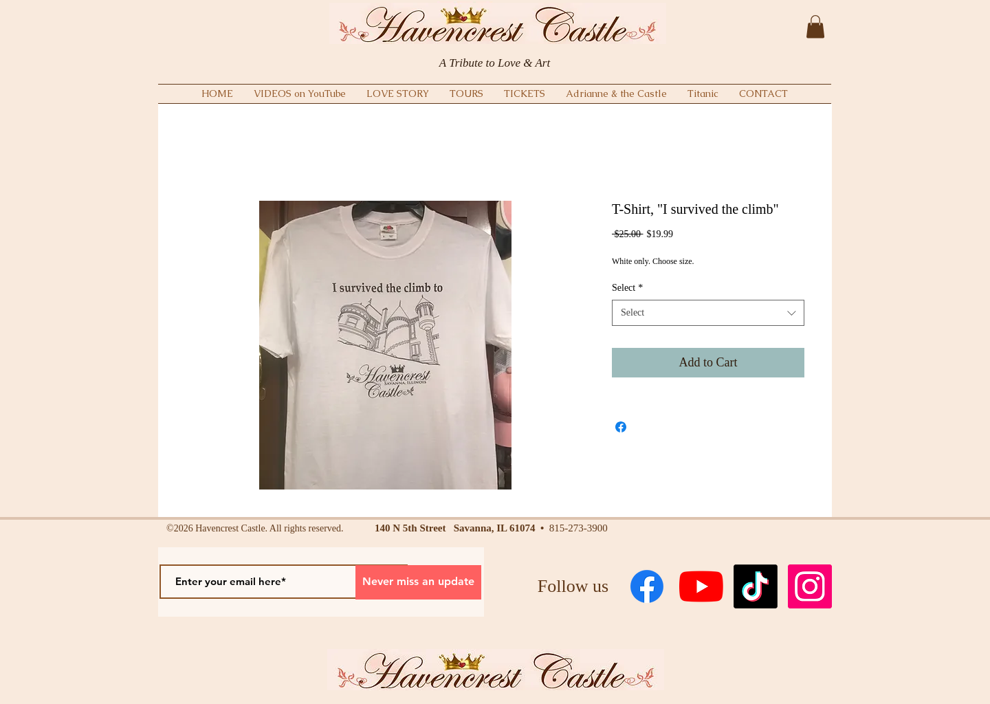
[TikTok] (756, 586)
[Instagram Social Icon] (810, 586)
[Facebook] (647, 586)
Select (627, 288)
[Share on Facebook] (621, 427)
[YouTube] (701, 586)
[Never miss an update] (418, 582)
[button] (815, 26)
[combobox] (708, 313)
